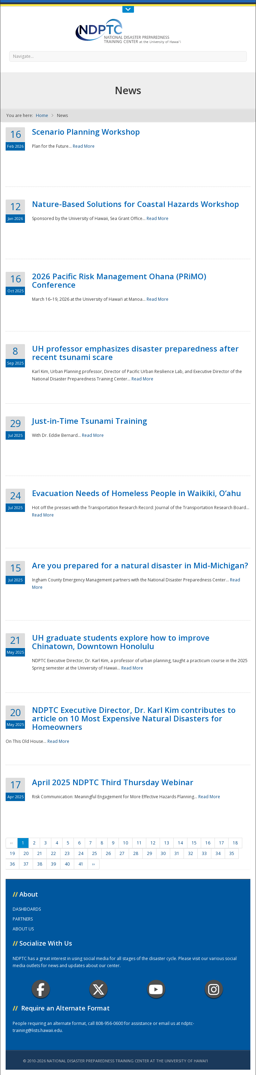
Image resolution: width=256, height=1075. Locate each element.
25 (94, 853)
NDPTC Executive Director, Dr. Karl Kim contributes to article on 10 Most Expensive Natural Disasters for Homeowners (134, 718)
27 (122, 853)
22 (53, 853)
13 (166, 843)
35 (231, 853)
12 (153, 843)
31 (176, 853)
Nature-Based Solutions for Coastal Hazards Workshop (135, 203)
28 (135, 853)
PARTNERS (23, 919)
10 (125, 843)
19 (12, 853)
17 (221, 843)
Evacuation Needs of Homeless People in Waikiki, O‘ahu (136, 493)
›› (93, 864)
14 (180, 843)
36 (12, 864)
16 (207, 843)
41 (80, 864)
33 (204, 853)
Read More (84, 146)
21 (39, 853)
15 (194, 843)
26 (108, 853)
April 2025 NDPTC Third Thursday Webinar (112, 782)
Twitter (98, 989)
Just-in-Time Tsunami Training (89, 420)
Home (42, 115)
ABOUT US (23, 929)
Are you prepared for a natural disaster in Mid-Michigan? (140, 565)
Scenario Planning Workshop (86, 131)
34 (218, 853)
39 (53, 864)
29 (149, 853)
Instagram (213, 989)
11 (139, 843)
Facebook (41, 989)
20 (26, 853)
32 (190, 853)
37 (26, 864)
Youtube (156, 989)
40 (67, 864)
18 (235, 843)
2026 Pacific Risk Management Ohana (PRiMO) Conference (119, 280)
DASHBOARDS (27, 909)
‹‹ (11, 843)
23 (67, 853)
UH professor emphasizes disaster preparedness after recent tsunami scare (135, 352)
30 (163, 853)
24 (80, 853)
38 (39, 864)
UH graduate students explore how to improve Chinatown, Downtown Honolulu (121, 641)
